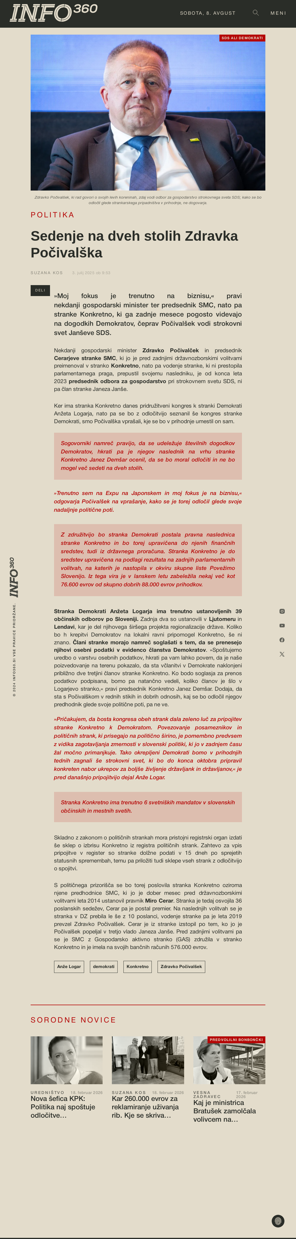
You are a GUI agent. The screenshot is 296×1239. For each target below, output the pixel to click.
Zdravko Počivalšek (181, 967)
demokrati (103, 967)
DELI (40, 290)
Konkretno (138, 967)
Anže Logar (69, 967)
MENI (279, 14)
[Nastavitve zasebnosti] (278, 1221)
